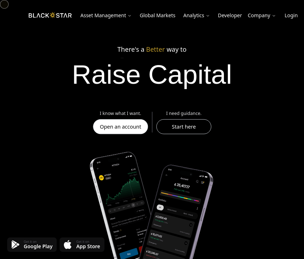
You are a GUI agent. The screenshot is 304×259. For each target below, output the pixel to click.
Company (262, 15)
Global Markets (157, 15)
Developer (230, 15)
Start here (184, 126)
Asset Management (106, 15)
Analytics (196, 15)
